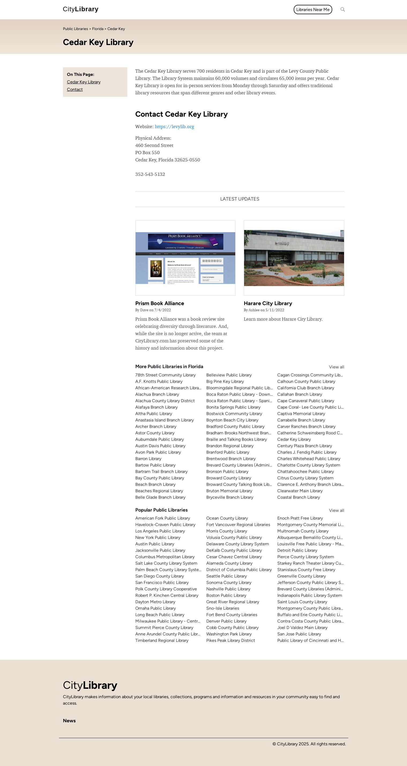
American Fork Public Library (162, 518)
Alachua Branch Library (157, 394)
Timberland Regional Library (161, 640)
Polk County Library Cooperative (166, 588)
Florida (97, 29)
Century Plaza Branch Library (304, 445)
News (135, 9)
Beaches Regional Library (159, 490)
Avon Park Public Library (158, 452)
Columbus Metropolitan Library (165, 556)
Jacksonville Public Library (160, 550)
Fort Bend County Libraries (231, 614)
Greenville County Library (301, 576)
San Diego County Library (159, 576)
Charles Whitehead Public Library (308, 458)
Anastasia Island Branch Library (164, 420)
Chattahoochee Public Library (305, 471)
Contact (75, 89)
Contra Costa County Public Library (311, 621)
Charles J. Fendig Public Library (307, 452)
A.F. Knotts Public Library (158, 381)
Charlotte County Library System (308, 465)
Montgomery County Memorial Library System (321, 524)
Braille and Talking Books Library (236, 439)
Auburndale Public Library (159, 439)
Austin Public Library (154, 543)
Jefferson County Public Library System (315, 582)
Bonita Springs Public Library (233, 407)
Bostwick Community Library (234, 413)
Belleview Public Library (229, 375)
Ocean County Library (227, 518)
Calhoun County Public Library (306, 381)
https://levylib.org (174, 126)
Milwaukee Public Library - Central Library (175, 621)
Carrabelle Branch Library (301, 420)
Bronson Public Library (227, 471)
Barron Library (148, 458)
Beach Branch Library (155, 484)
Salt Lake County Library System (166, 563)
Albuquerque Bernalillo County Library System (321, 537)
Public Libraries (75, 29)
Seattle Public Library (226, 576)
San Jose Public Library (299, 634)
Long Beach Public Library (159, 614)
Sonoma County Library (228, 582)
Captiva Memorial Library (301, 413)
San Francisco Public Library (162, 582)
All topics (115, 9)
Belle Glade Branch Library (160, 497)
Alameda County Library (229, 563)
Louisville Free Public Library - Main (311, 543)
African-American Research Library (168, 387)
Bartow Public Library (155, 465)
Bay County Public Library (159, 477)
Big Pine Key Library (225, 381)
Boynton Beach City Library (232, 420)
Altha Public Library (153, 413)
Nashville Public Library (228, 588)
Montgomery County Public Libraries (312, 608)
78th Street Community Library (165, 375)
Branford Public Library (227, 452)
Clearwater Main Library (300, 490)
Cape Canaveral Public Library (305, 400)
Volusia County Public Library (234, 537)
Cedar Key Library (83, 81)
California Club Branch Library (305, 387)
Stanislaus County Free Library (306, 569)
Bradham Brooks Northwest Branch (239, 432)
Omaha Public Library (155, 608)
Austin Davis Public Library (160, 445)
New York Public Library (157, 537)
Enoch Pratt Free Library (300, 518)
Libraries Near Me (313, 9)
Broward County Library (228, 477)
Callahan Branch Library (299, 394)
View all (331, 366)
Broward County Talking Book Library (241, 484)
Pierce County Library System (305, 556)
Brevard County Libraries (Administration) (246, 465)
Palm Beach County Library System (169, 569)
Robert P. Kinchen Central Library (166, 595)
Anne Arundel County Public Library (169, 634)
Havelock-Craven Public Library (165, 524)
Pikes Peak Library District (230, 640)
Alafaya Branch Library (156, 407)
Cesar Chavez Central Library (234, 556)
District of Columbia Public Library (239, 569)
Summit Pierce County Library (164, 627)
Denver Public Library (226, 621)
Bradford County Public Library (235, 426)
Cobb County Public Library (232, 627)
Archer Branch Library (155, 426)
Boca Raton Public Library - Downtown (243, 394)
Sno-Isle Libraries (222, 608)
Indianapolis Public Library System (309, 595)
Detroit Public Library (297, 550)
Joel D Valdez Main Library (302, 627)
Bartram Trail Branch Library (161, 471)
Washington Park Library (229, 634)
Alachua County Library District (165, 400)
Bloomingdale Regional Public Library (241, 387)
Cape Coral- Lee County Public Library (313, 407)
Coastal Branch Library (298, 497)
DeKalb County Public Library (234, 550)
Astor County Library (154, 432)
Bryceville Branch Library (229, 497)
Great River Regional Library (232, 601)
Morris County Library (226, 531)
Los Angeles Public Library (160, 531)
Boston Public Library (226, 595)
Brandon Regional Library (229, 445)
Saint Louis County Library (302, 601)
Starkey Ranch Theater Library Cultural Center (321, 563)
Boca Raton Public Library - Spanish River (245, 400)
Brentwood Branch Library (231, 458)
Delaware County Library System (237, 543)
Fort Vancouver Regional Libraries (238, 524)
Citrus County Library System (305, 477)
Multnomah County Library (302, 531)
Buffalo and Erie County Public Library (313, 614)
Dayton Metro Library (155, 601)
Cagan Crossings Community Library (312, 375)
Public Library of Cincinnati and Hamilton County (324, 640)
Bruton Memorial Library (229, 490)
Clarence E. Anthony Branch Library (311, 484)
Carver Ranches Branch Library (306, 426)
